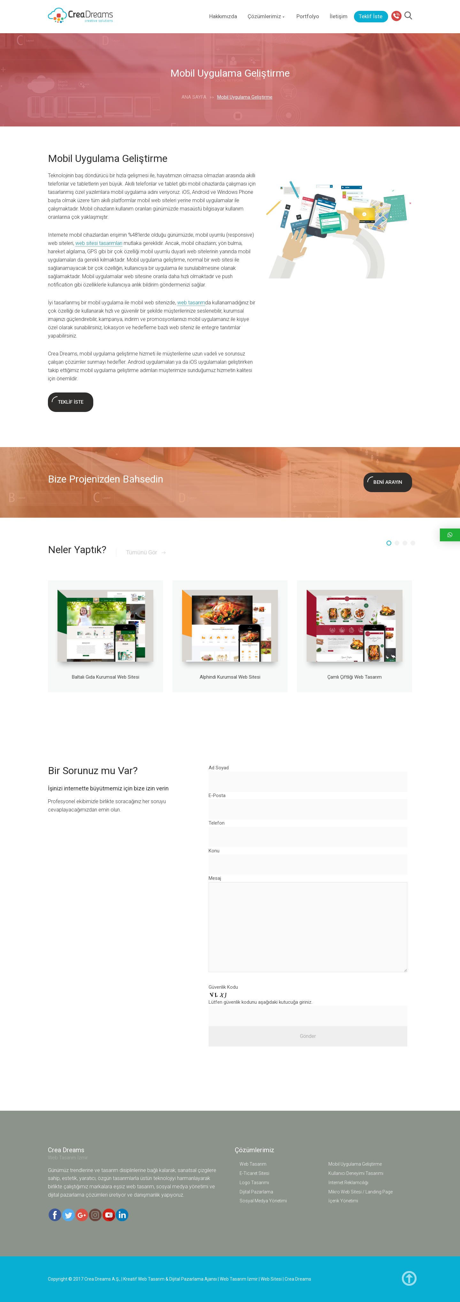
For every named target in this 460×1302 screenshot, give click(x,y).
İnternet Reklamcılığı (348, 1182)
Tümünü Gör (145, 552)
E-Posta (217, 795)
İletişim (339, 16)
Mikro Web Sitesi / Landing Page (360, 1191)
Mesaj (215, 878)
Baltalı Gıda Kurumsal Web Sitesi (105, 677)
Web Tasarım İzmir (68, 1158)
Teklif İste (370, 16)
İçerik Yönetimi (343, 1200)
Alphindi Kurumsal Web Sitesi (230, 677)
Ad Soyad (219, 768)
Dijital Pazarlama (256, 1191)
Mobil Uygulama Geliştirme (355, 1164)
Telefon (217, 823)
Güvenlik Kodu (223, 987)
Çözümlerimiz (267, 16)
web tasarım (191, 303)
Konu (214, 851)
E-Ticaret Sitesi (254, 1173)
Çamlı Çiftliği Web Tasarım (354, 677)
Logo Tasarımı (254, 1182)
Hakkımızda (223, 16)
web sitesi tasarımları (98, 243)
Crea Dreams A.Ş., (102, 1279)
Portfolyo (307, 16)
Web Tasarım (253, 1164)
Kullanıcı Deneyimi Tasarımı (355, 1173)
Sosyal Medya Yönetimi (263, 1200)
